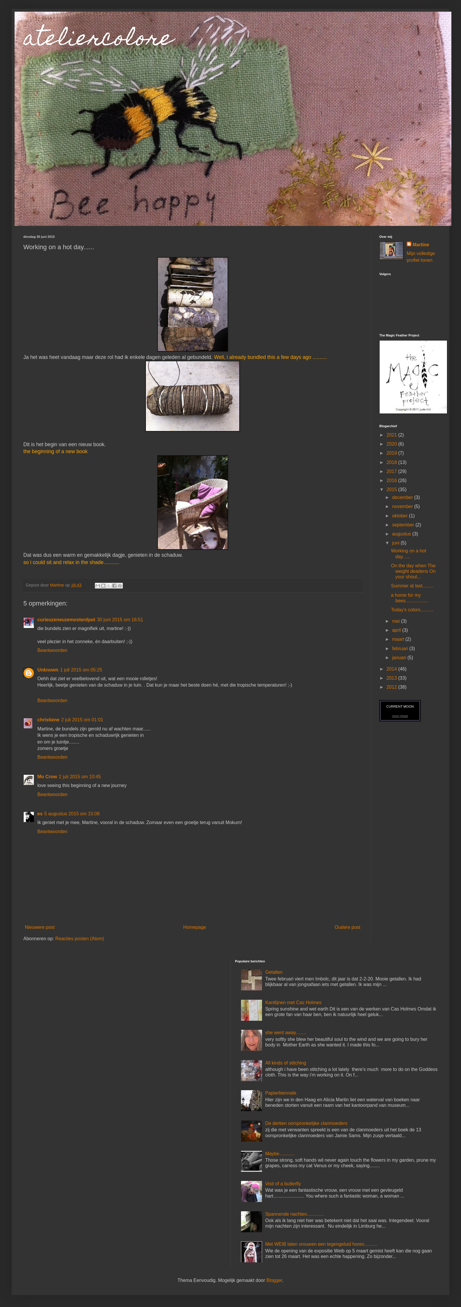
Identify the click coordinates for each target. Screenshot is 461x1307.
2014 (392, 668)
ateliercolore (98, 40)
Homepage (194, 927)
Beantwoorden (52, 650)
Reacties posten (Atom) (79, 938)
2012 (392, 687)
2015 (392, 489)
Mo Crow (47, 776)
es (40, 813)
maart (398, 639)
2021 (392, 434)
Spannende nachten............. (294, 1214)
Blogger (274, 1280)
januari (399, 657)
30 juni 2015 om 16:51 (120, 619)
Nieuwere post (40, 927)
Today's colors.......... (412, 609)
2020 (392, 444)
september (403, 524)
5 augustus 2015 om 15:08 (71, 813)
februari (400, 648)
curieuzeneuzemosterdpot (66, 619)
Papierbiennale (280, 1092)
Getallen (274, 972)
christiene (48, 719)
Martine (421, 244)
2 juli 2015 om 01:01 (82, 719)
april (397, 630)
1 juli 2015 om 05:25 (81, 669)
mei (396, 621)
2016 (392, 480)
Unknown (47, 669)
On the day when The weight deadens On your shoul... (413, 571)
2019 (392, 453)
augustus (402, 533)
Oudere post (347, 927)
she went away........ (285, 1032)
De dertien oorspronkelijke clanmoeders (306, 1123)
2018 (392, 462)
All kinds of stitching (285, 1062)
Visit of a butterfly (283, 1183)
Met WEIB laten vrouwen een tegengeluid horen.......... (321, 1244)
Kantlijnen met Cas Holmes (293, 1002)
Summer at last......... (412, 585)
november (403, 506)
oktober (400, 515)
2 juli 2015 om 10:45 (80, 776)
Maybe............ (280, 1153)
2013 (392, 678)
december (403, 497)
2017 (392, 471)
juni (396, 542)
